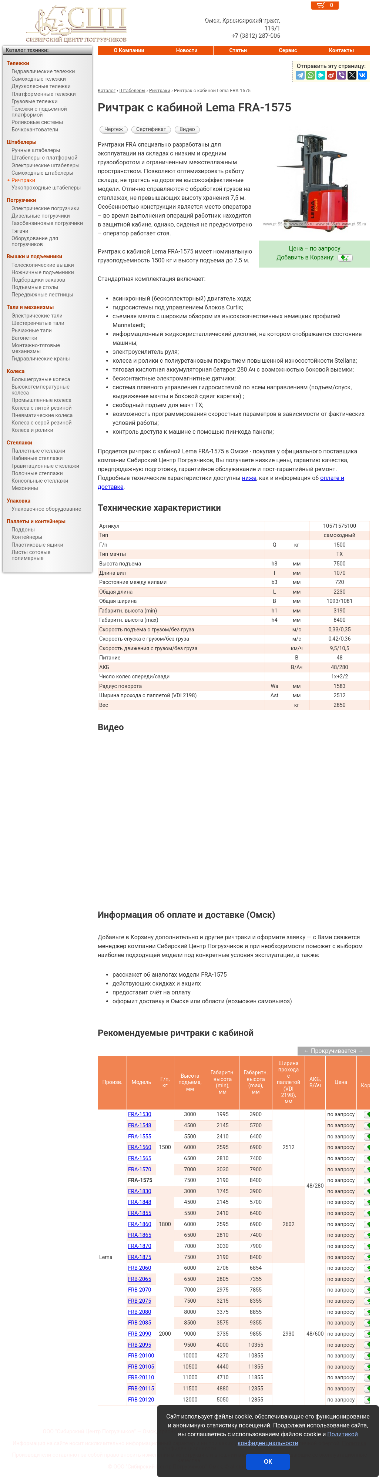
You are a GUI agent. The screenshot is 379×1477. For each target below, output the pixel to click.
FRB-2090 (139, 1334)
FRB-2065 (139, 1279)
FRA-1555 (139, 1137)
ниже (249, 477)
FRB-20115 (141, 1389)
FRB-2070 (139, 1290)
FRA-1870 (139, 1246)
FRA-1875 (139, 1257)
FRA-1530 (139, 1114)
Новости (187, 50)
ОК (268, 1461)
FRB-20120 (141, 1400)
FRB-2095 (139, 1345)
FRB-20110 (141, 1377)
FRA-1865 (139, 1235)
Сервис (288, 50)
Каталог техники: (27, 50)
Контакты (341, 50)
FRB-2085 (139, 1323)
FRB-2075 (139, 1301)
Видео (187, 129)
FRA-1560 (139, 1147)
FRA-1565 (139, 1158)
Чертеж (113, 129)
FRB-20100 (141, 1356)
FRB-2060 (139, 1268)
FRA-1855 (139, 1213)
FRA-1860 (139, 1224)
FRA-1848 (139, 1202)
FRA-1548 (139, 1125)
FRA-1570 (139, 1170)
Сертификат (151, 129)
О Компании (129, 50)
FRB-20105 (141, 1367)
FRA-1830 (139, 1191)
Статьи (238, 50)
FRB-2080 (139, 1312)
